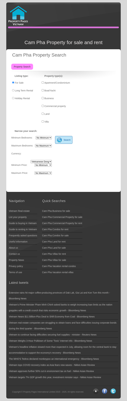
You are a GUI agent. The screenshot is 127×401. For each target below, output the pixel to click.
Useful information (18, 241)
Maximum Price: (19, 173)
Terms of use (15, 272)
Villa (46, 121)
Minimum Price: (19, 165)
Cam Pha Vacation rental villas (58, 272)
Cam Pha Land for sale (54, 247)
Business (49, 98)
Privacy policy (16, 266)
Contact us (14, 254)
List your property (18, 217)
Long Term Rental (24, 90)
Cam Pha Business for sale (56, 211)
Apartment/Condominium (57, 82)
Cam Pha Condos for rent (55, 229)
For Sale (19, 82)
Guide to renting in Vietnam (23, 229)
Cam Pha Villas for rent (54, 254)
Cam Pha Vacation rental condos (59, 266)
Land (46, 114)
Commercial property (55, 106)
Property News (16, 260)
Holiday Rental (22, 98)
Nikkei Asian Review (84, 365)
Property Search (22, 66)
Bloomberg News (17, 298)
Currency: (16, 153)
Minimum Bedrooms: (21, 137)
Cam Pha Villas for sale (54, 260)
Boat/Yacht (49, 90)
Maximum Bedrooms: (22, 145)
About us (13, 247)
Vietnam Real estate (19, 211)
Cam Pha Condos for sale (55, 235)
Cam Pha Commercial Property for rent (62, 223)
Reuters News (89, 334)
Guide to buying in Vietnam (23, 223)
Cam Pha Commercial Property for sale (62, 217)
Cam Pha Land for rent (54, 241)
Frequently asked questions (23, 235)
